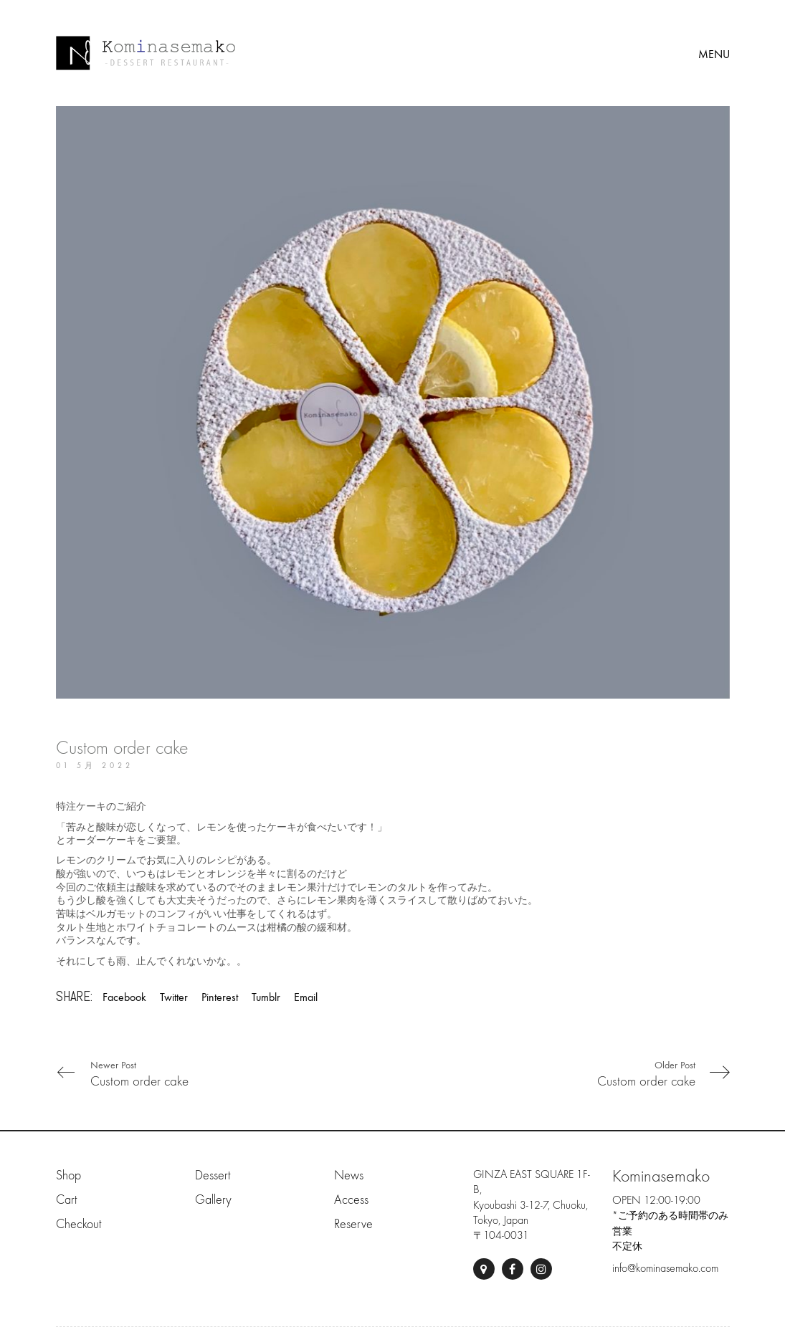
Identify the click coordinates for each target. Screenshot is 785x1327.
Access (351, 1199)
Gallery (213, 1199)
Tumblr (266, 997)
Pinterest (219, 997)
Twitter (174, 997)
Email (306, 997)
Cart (66, 1199)
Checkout (78, 1224)
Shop (68, 1175)
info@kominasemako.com (665, 1268)
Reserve (353, 1224)
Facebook (124, 997)
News (348, 1175)
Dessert (212, 1175)
